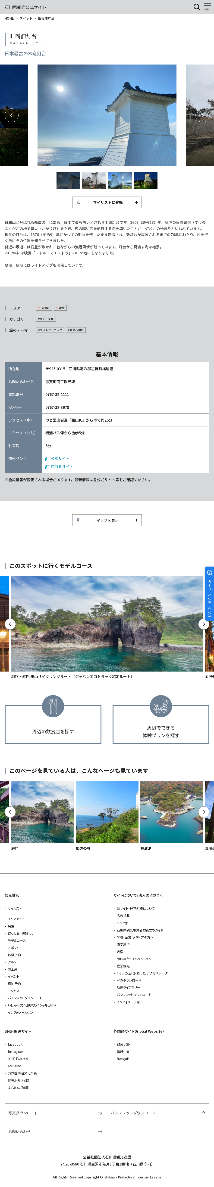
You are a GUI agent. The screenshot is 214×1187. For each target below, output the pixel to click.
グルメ (12, 962)
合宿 (120, 951)
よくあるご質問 (18, 1087)
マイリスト (15, 908)
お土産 (12, 969)
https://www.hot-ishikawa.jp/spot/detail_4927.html (107, 816)
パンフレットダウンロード (25, 998)
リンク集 (122, 923)
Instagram (16, 1051)
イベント (13, 976)
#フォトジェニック (50, 330)
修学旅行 (123, 944)
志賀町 (45, 308)
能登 (62, 308)
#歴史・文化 (46, 319)
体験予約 (14, 955)
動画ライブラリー (128, 987)
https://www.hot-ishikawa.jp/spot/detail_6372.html (171, 816)
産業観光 (123, 966)
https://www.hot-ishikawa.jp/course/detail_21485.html (107, 627)
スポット (25, 18)
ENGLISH (123, 1044)
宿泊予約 (14, 983)
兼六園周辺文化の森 (22, 1073)
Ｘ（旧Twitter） (18, 1058)
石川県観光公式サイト (25, 7)
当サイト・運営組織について (136, 908)
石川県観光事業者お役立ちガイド (140, 930)
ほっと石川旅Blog (21, 933)
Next (202, 115)
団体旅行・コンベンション (134, 958)
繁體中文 (123, 1051)
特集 (11, 926)
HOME (9, 18)
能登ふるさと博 (18, 1080)
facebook (15, 1044)
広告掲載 (123, 915)
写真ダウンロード (129, 980)
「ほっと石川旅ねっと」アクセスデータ (142, 973)
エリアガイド (16, 918)
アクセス (14, 990)
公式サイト (60, 458)
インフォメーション (20, 1012)
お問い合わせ (19, 1131)
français (123, 1058)
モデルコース (17, 940)
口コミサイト (62, 466)
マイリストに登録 (108, 202)
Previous (12, 115)
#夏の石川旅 (76, 330)
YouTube (14, 1066)
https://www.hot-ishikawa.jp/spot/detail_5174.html (42, 816)
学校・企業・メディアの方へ (135, 937)
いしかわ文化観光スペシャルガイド (32, 1005)
